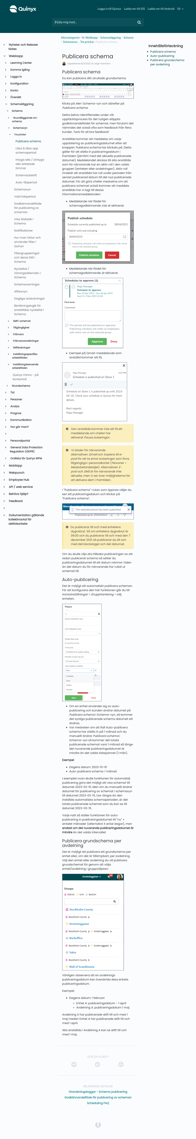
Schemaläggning (22, 104)
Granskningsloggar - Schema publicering (98, 1092)
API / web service (20, 487)
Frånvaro (18, 334)
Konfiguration (19, 84)
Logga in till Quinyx (109, 8)
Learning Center (21, 63)
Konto (14, 90)
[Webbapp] (89, 37)
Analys (14, 406)
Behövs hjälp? (18, 494)
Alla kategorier (70, 37)
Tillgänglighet (20, 327)
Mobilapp (15, 466)
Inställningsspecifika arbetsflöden (24, 356)
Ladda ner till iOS (134, 8)
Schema (16, 111)
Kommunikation (21, 420)
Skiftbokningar (21, 347)
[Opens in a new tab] (98, 1125)
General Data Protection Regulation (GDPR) (26, 449)
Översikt (15, 97)
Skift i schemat (21, 321)
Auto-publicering (162, 56)
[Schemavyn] (70, 42)
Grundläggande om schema (24, 119)
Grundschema (20, 386)
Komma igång (20, 70)
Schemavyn (19, 128)
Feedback (15, 501)
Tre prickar (20, 134)
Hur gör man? (19, 427)
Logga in (16, 77)
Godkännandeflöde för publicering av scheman (98, 1097)
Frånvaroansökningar (25, 341)
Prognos (15, 413)
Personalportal (20, 441)
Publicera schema (163, 52)
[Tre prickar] (87, 42)
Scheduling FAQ (98, 1103)
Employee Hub (18, 480)
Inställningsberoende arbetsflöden (25, 366)
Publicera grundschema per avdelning (167, 62)
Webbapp (15, 56)
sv (179, 8)
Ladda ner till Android (161, 8)
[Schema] (128, 37)
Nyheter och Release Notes (23, 47)
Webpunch (16, 473)
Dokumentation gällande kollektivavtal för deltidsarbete (26, 519)
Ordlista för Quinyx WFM (26, 458)
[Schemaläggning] (110, 37)
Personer (16, 399)
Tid (12, 392)
